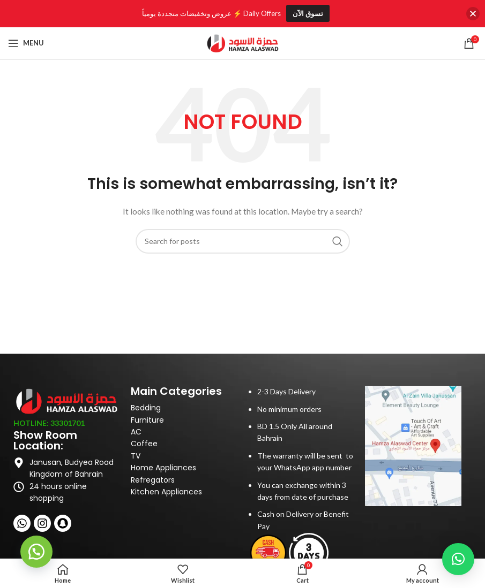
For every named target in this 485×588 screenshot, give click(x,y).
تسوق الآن (308, 13)
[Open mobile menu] (26, 43)
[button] (37, 550)
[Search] (243, 241)
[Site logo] (242, 42)
